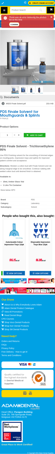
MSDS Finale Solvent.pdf (29, 104)
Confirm (14, 24)
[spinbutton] (6, 135)
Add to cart (36, 135)
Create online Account (43, 3)
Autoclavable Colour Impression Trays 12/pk (14, 243)
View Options (15, 273)
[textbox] (22, 10)
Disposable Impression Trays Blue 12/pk (40, 243)
